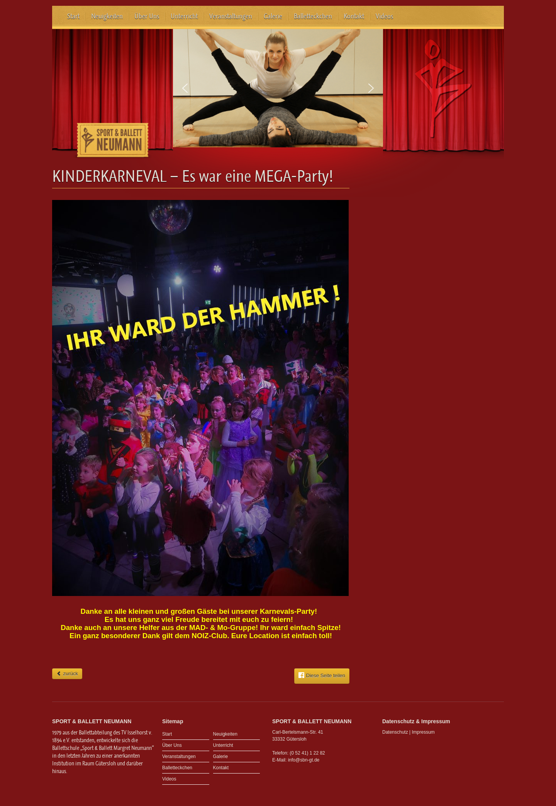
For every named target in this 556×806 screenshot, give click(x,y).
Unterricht (184, 16)
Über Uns (146, 16)
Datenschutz (395, 732)
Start (73, 16)
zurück (67, 673)
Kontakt (354, 16)
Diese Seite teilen (321, 675)
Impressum (423, 732)
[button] (185, 88)
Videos (384, 16)
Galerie (273, 16)
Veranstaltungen (230, 16)
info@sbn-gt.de (304, 760)
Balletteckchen (313, 16)
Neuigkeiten (107, 16)
